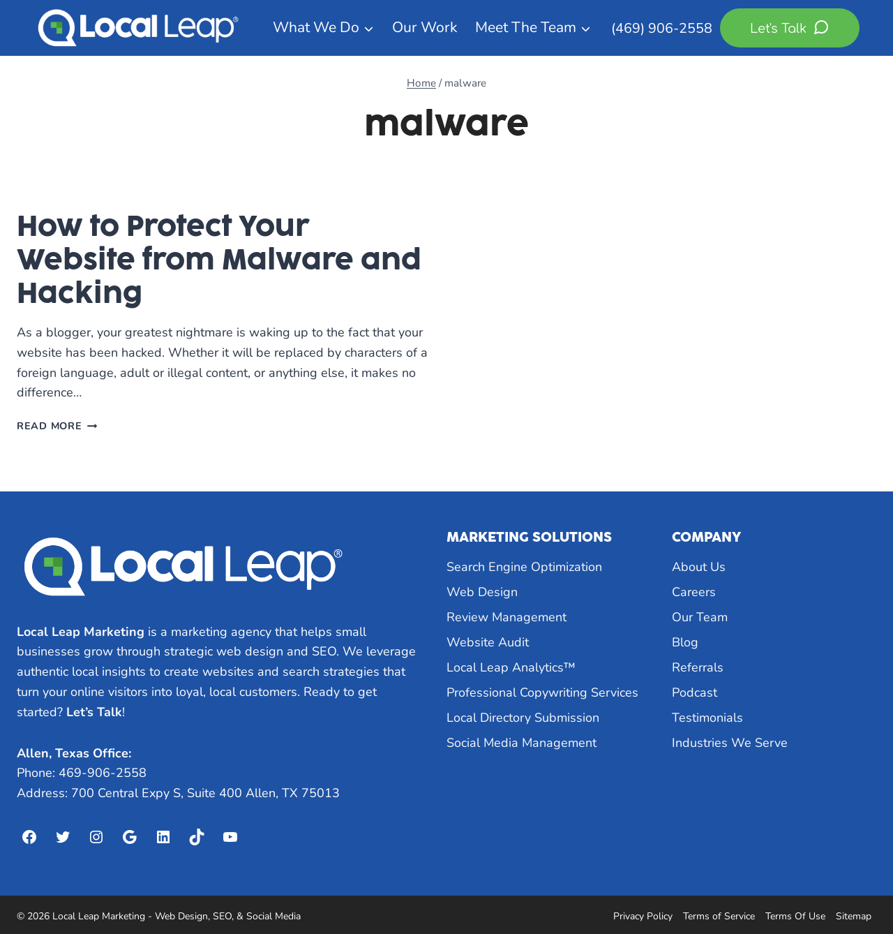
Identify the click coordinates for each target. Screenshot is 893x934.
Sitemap (853, 916)
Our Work (425, 27)
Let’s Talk (94, 712)
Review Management (506, 617)
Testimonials (707, 717)
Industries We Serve (730, 742)
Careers (694, 592)
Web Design (482, 592)
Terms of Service (719, 916)
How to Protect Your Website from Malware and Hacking (219, 259)
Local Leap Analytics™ (511, 667)
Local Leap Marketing (80, 631)
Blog (685, 642)
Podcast (694, 692)
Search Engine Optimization (524, 566)
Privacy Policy (643, 916)
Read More (57, 426)
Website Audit (487, 642)
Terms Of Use (795, 916)
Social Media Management (521, 742)
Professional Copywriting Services (542, 692)
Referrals (697, 667)
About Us (699, 566)
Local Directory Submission (522, 717)
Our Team (700, 617)
